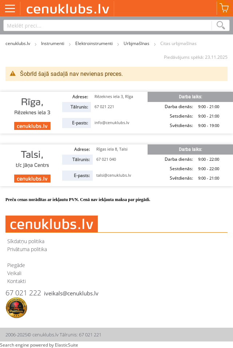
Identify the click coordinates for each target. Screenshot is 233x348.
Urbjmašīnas (137, 43)
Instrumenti (53, 43)
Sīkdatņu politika (25, 241)
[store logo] (68, 8)
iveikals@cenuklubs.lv (71, 293)
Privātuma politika (27, 249)
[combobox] (116, 25)
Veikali (14, 273)
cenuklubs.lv (18, 43)
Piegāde (16, 265)
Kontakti (16, 281)
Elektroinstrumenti (94, 43)
